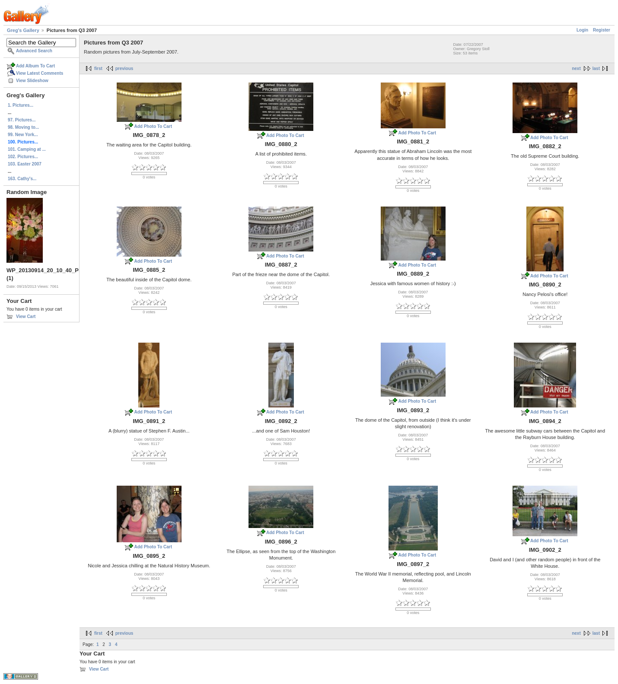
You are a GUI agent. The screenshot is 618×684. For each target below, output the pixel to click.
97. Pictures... (21, 120)
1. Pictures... (20, 105)
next (576, 68)
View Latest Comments (39, 73)
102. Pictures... (23, 156)
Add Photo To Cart (153, 126)
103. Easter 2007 (24, 164)
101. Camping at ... (27, 149)
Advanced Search (34, 50)
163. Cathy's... (22, 178)
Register (601, 30)
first (98, 68)
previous (124, 68)
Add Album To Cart (35, 66)
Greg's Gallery (23, 30)
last (596, 68)
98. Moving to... (23, 127)
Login (582, 30)
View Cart (25, 316)
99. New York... (23, 134)
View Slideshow (32, 80)
